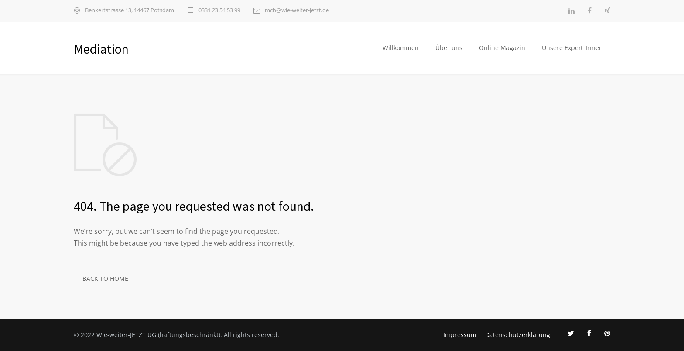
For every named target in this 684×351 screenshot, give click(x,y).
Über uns (448, 48)
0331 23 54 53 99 (219, 10)
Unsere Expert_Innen (572, 48)
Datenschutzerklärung (517, 335)
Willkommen (401, 48)
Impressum (459, 335)
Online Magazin (502, 48)
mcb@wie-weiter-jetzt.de (297, 10)
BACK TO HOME (105, 278)
